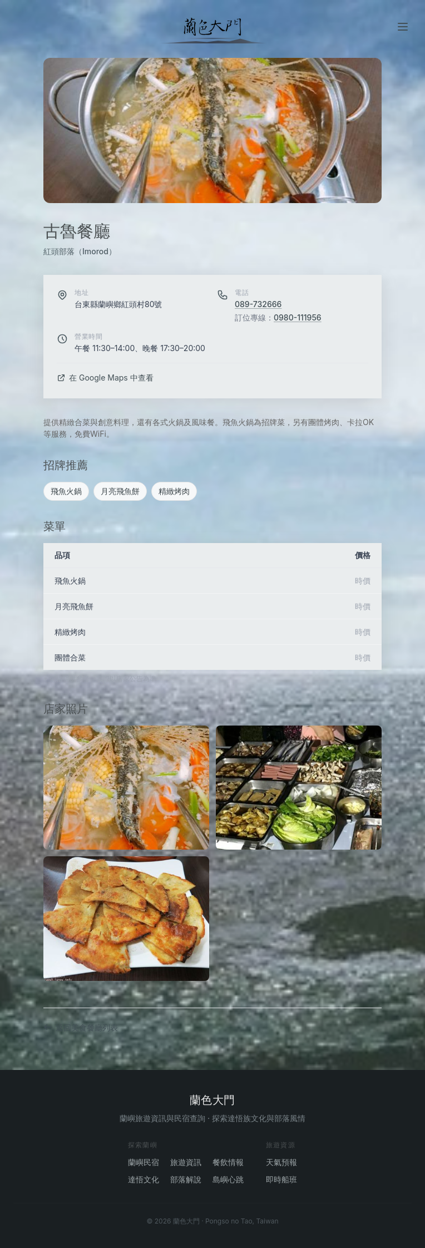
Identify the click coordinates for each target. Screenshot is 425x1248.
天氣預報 (281, 1162)
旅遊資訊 (185, 1162)
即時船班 (281, 1179)
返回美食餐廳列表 (80, 1027)
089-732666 (258, 304)
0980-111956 (298, 317)
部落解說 (185, 1179)
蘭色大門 (212, 1100)
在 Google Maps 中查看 (105, 377)
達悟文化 (143, 1179)
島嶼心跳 (228, 1179)
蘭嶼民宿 (143, 1162)
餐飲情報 (228, 1162)
